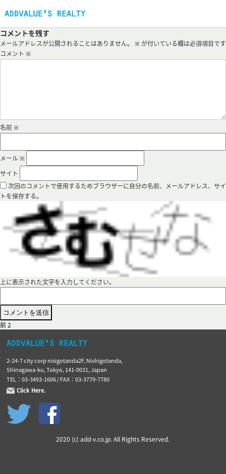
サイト (9, 173)
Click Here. (31, 390)
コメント (15, 53)
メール (12, 158)
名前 (9, 127)
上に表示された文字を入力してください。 (57, 282)
